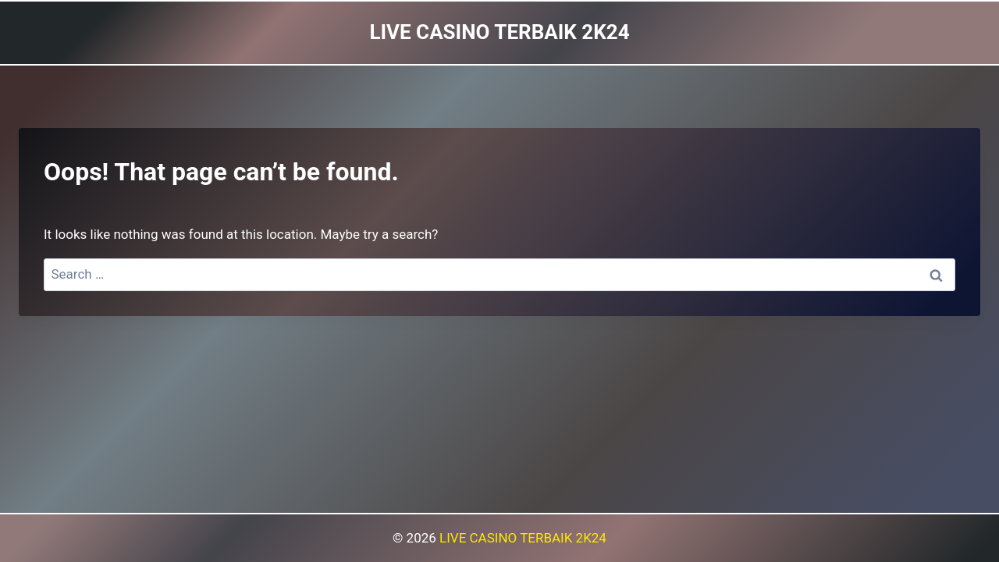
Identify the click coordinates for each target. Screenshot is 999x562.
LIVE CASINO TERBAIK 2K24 (522, 538)
